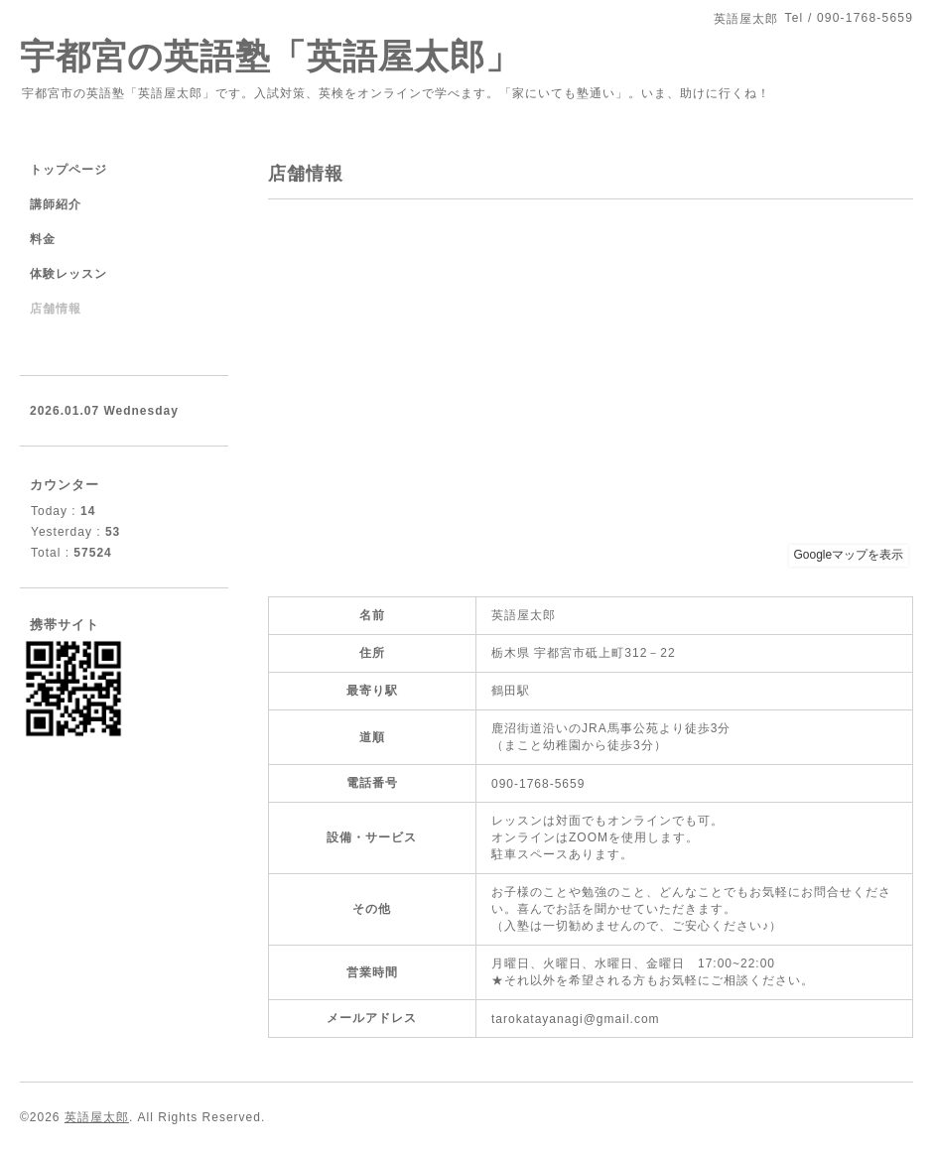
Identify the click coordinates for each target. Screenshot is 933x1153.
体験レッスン (68, 274)
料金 (43, 239)
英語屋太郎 (97, 1117)
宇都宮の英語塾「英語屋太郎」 (288, 56)
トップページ (68, 170)
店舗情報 (55, 309)
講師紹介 (55, 204)
